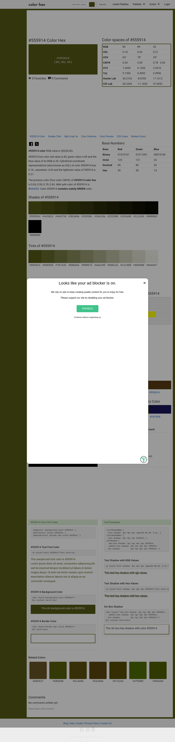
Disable (87, 308)
